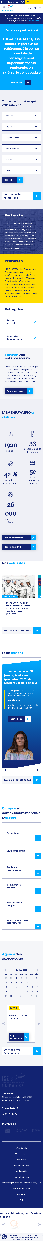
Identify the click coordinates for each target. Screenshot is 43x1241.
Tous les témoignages (17, 779)
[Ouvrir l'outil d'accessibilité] (4, 1236)
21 (11, 990)
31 (27, 995)
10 (27, 981)
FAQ (21, 1199)
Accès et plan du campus (15, 903)
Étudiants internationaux (14, 867)
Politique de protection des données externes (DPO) (21, 1182)
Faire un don (33, 2)
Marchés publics (21, 1170)
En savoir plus (15, 82)
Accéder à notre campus (21, 1187)
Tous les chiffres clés (13, 536)
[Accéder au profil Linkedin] (3, 1110)
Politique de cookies (21, 1164)
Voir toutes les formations (13, 196)
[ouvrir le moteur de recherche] (35, 8)
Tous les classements (13, 546)
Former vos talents (15, 391)
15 (16, 986)
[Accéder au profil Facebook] (9, 1110)
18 (32, 986)
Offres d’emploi (21, 1147)
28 (11, 995)
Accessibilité (21, 1158)
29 (6, 977)
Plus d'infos (34, 21)
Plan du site (21, 1193)
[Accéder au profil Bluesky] (16, 1110)
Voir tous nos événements (12, 1050)
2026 (25, 969)
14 (11, 986)
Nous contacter (9, 1104)
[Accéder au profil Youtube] (13, 1110)
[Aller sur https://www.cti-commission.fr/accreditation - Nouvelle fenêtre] (15, 1223)
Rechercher (9, 180)
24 (27, 990)
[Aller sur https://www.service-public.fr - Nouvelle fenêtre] (8, 1128)
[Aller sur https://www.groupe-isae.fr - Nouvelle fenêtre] (21, 1128)
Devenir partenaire (12, 321)
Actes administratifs (21, 1176)
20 (6, 990)
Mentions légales (21, 1153)
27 (6, 995)
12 (37, 981)
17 (27, 986)
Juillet (19, 969)
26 (37, 990)
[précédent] (3, 1223)
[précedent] (5, 969)
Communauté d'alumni (14, 885)
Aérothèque (13, 832)
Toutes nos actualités (17, 629)
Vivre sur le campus (16, 850)
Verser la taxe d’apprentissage (14, 338)
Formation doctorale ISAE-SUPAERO (17, 920)
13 (6, 986)
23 (21, 990)
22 (16, 990)
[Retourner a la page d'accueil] (13, 8)
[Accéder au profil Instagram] (6, 1110)
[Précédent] (5, 769)
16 (21, 986)
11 (32, 981)
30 (11, 977)
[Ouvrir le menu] (40, 8)
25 (32, 990)
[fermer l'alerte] (40, 18)
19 (37, 986)
